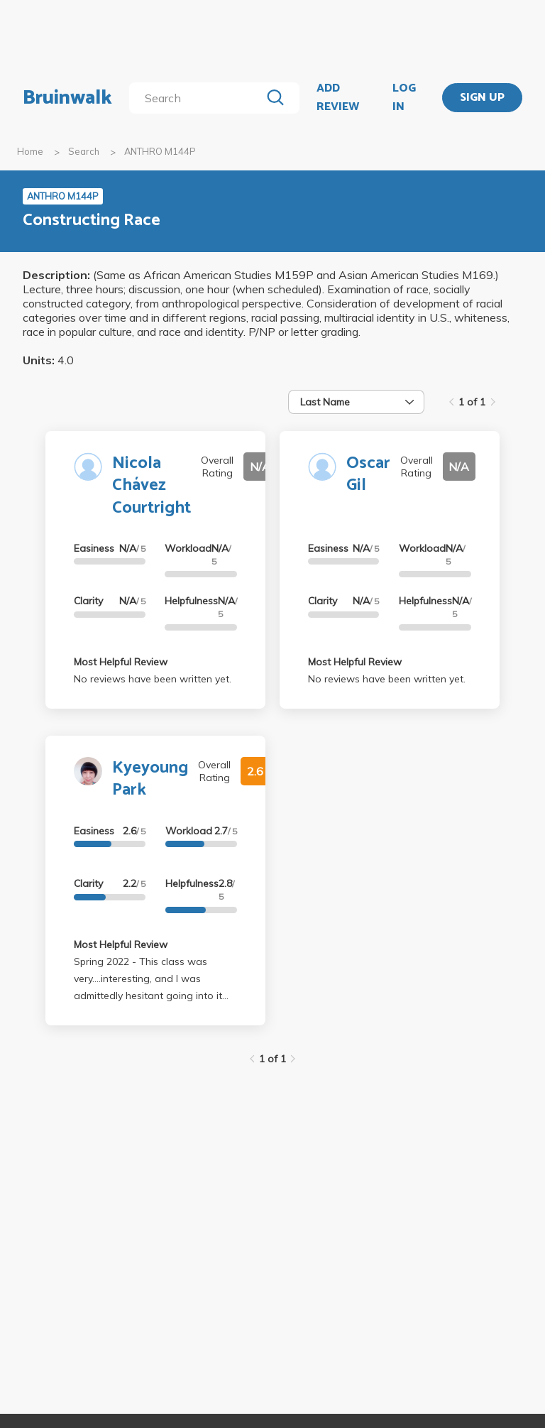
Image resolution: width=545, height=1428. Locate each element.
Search (83, 151)
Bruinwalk (67, 98)
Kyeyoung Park (150, 779)
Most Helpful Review (120, 661)
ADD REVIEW (337, 98)
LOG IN (404, 98)
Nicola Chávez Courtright (151, 485)
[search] (198, 98)
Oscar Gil (368, 474)
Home (30, 151)
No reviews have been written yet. (152, 678)
